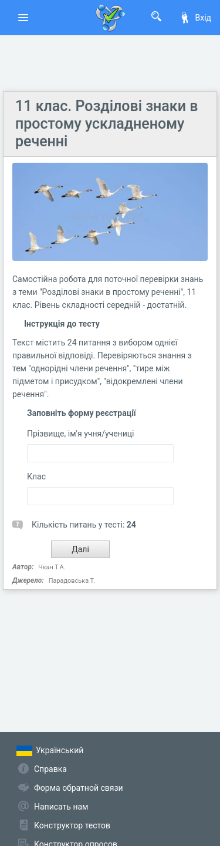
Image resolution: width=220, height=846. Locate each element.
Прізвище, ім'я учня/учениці (80, 433)
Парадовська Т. (72, 581)
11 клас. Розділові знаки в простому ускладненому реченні (106, 124)
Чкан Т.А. (51, 567)
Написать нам (61, 806)
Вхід (195, 18)
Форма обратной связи (78, 788)
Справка (50, 769)
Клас (36, 476)
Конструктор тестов (72, 825)
